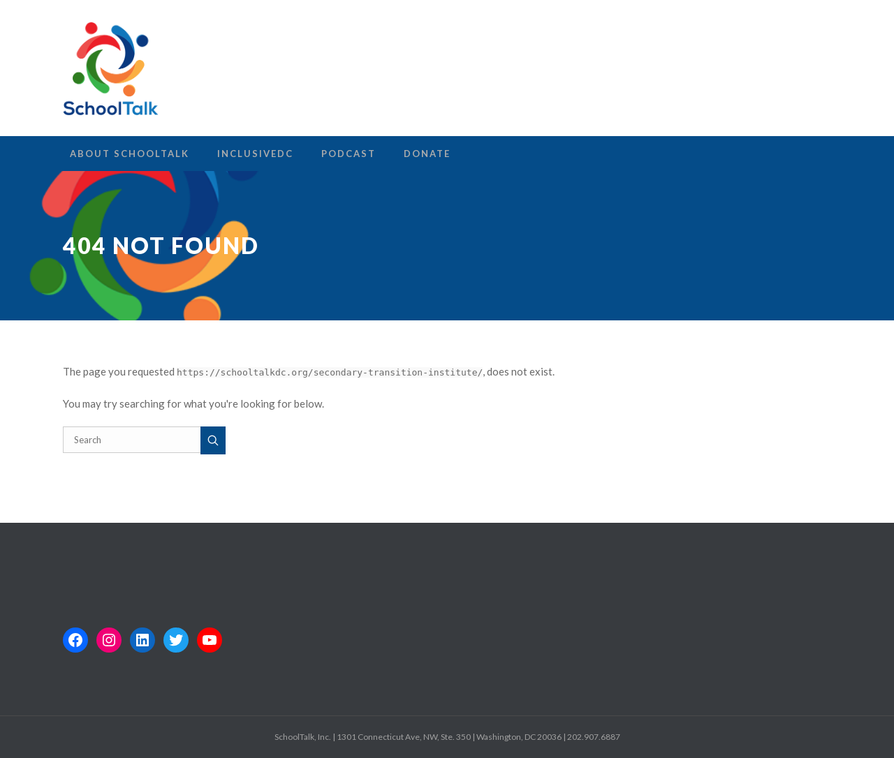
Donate (427, 153)
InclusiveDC (255, 153)
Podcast (348, 153)
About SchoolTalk (129, 153)
